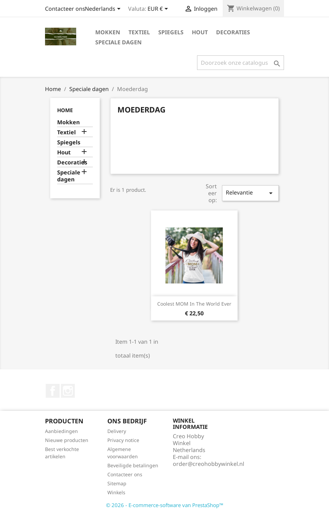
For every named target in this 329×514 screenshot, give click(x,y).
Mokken (107, 32)
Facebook (53, 391)
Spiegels (171, 32)
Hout (200, 32)
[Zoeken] (240, 62)
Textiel (139, 32)
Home (65, 110)
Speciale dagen (118, 42)
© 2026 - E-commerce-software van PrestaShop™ (164, 505)
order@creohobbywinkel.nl (208, 464)
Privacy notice (123, 440)
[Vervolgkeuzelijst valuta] (159, 9)
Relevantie (250, 193)
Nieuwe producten (66, 440)
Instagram (68, 391)
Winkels (116, 492)
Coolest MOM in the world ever (194, 303)
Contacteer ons (65, 8)
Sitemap (116, 483)
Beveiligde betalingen (132, 465)
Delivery (116, 431)
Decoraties (233, 32)
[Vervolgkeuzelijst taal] (104, 9)
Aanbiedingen (61, 431)
